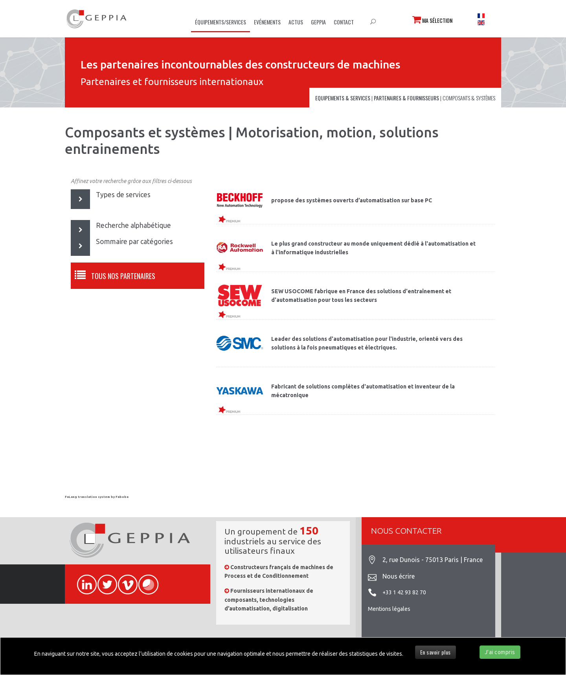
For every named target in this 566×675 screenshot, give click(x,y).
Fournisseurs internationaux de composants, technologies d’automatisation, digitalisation (268, 600)
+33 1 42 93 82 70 (404, 592)
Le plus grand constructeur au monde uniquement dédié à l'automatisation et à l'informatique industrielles (373, 247)
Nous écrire (398, 576)
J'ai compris (500, 652)
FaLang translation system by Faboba (97, 497)
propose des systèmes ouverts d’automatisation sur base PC (351, 200)
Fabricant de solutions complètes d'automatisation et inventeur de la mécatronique (363, 390)
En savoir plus (435, 652)
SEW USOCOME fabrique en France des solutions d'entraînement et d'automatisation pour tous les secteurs (361, 295)
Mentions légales (389, 609)
